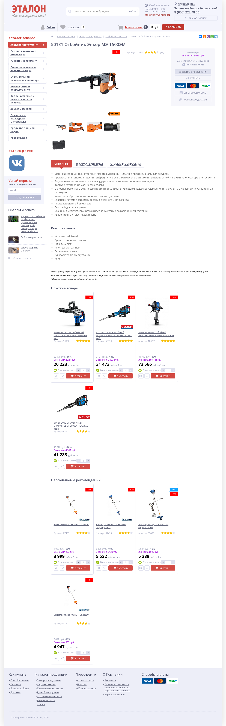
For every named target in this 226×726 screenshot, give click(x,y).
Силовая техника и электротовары (27, 68)
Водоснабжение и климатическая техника (27, 99)
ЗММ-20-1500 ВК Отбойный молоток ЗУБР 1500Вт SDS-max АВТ (70, 335)
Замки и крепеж (27, 109)
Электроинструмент (27, 44)
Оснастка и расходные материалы (27, 118)
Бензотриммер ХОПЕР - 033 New (71, 524)
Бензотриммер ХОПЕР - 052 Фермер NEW (111, 526)
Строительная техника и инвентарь (27, 78)
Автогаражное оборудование (27, 88)
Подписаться (24, 197)
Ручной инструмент (27, 60)
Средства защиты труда (27, 129)
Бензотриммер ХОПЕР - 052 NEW (71, 614)
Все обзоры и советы (19, 258)
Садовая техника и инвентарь (27, 52)
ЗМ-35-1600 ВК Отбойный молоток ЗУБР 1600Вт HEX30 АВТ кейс (114, 335)
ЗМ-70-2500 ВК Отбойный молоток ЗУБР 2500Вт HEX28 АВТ (156, 334)
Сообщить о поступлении (193, 72)
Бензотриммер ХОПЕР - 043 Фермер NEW (153, 526)
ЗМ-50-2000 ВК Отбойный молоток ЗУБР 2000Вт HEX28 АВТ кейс (71, 425)
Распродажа (18, 137)
